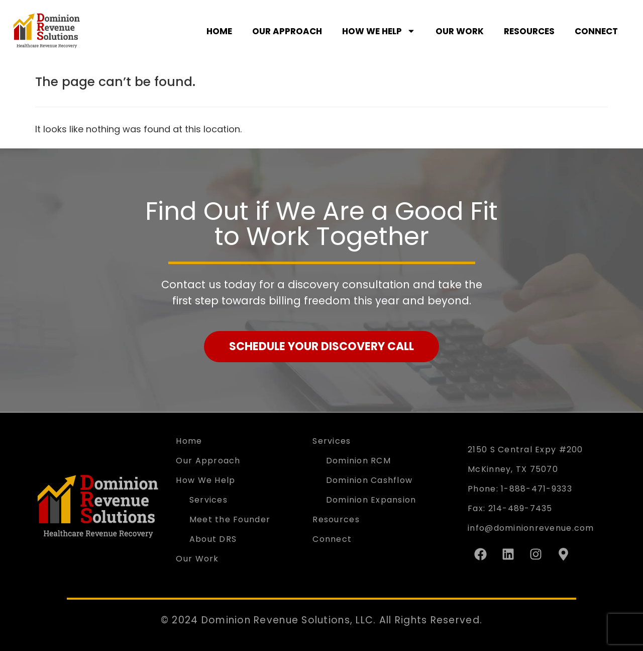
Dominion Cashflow (369, 480)
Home (219, 31)
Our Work (460, 31)
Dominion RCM (358, 460)
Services (208, 500)
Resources (529, 31)
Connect (596, 31)
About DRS (213, 539)
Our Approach (287, 31)
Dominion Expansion (371, 500)
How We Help (378, 31)
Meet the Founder (229, 519)
